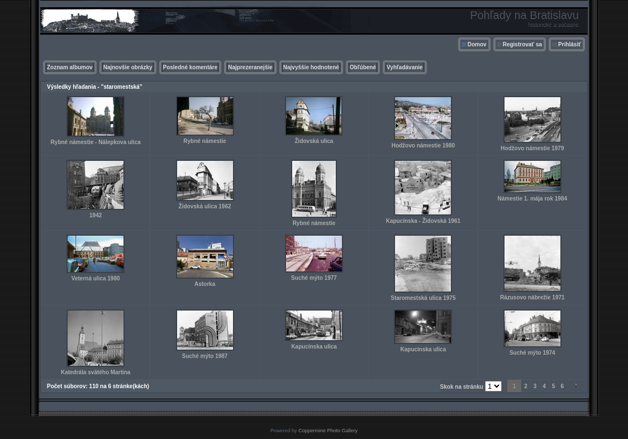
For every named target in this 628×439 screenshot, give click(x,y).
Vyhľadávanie (405, 67)
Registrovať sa (522, 44)
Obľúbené (363, 67)
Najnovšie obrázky (128, 67)
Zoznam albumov (70, 67)
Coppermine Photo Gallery (328, 430)
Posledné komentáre (190, 67)
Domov (477, 44)
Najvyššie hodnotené (311, 67)
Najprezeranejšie (250, 67)
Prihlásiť (569, 44)
